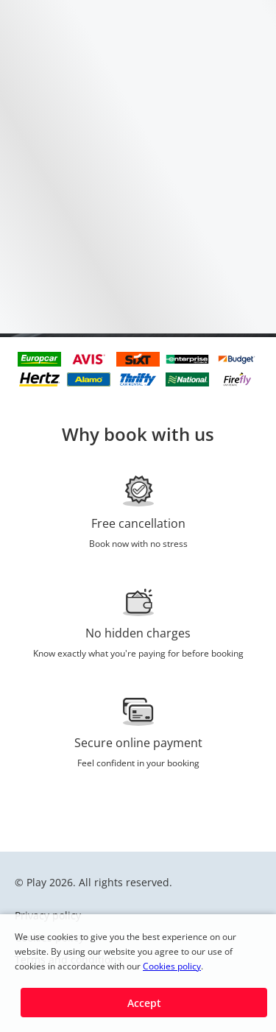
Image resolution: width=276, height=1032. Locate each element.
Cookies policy (172, 966)
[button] (144, 1002)
